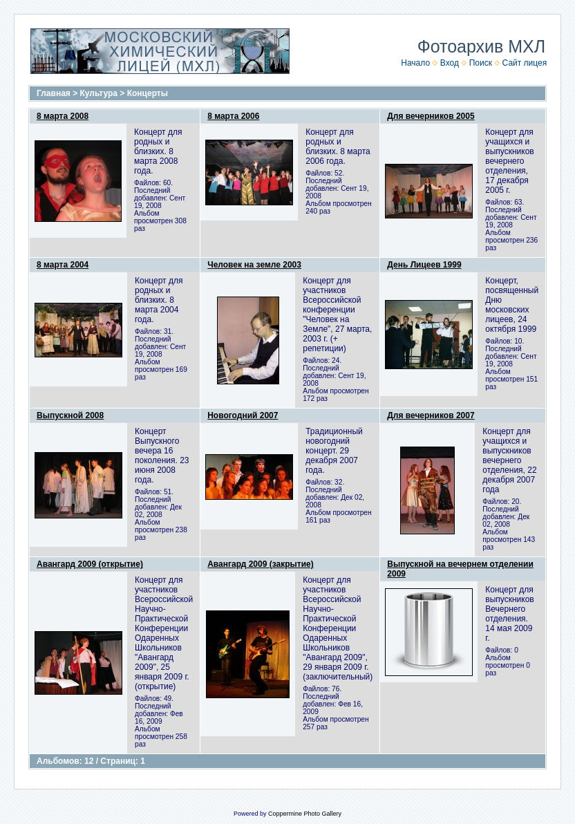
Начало (415, 63)
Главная (53, 93)
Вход (449, 63)
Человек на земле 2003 (254, 265)
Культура (98, 93)
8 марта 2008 (62, 116)
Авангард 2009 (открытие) (90, 564)
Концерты (147, 93)
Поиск (480, 63)
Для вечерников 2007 (430, 415)
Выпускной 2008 (70, 415)
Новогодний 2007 (242, 415)
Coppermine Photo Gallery (304, 813)
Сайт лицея (524, 63)
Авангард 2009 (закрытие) (260, 564)
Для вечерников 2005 (430, 116)
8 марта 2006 (233, 116)
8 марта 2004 (62, 265)
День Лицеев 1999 (424, 265)
